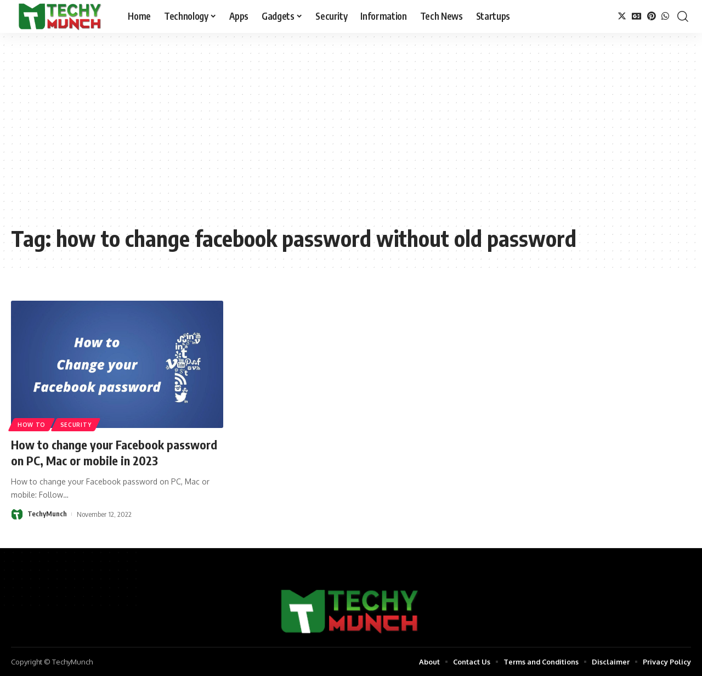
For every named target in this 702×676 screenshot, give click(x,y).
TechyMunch (47, 513)
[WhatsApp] (665, 16)
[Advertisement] (351, 137)
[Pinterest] (651, 16)
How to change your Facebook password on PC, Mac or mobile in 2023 (115, 452)
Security (76, 424)
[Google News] (636, 16)
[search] (682, 16)
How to (32, 424)
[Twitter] (622, 16)
